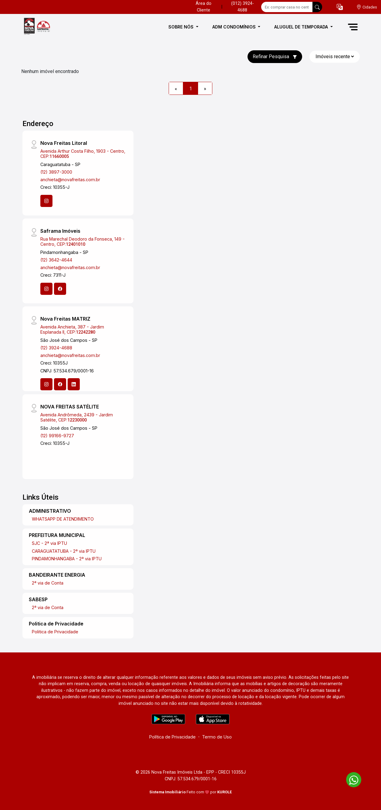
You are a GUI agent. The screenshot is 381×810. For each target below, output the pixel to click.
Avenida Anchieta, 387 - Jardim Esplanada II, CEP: (72, 329)
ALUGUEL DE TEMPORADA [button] (301, 26)
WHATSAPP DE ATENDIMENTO (63, 519)
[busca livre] (317, 7)
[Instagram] (46, 201)
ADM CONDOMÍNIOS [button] (234, 26)
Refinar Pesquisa (275, 56)
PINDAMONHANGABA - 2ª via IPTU (67, 558)
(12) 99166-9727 (57, 435)
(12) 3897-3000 (56, 172)
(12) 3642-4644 (56, 259)
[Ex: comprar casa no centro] (287, 7)
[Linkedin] (74, 384)
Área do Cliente (203, 7)
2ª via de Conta (47, 582)
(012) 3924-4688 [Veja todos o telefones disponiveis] (242, 7)
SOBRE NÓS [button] (181, 26)
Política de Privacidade (172, 736)
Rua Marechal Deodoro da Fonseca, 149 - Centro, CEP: (82, 241)
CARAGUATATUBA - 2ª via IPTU (64, 551)
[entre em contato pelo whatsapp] (350, 779)
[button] (339, 7)
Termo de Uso (217, 736)
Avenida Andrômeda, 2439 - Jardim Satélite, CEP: (76, 417)
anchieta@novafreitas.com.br (70, 179)
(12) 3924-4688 (56, 347)
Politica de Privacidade (55, 631)
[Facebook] (60, 289)
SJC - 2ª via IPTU (49, 543)
